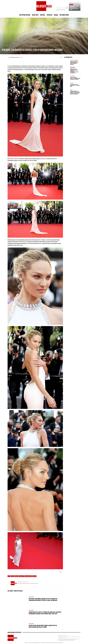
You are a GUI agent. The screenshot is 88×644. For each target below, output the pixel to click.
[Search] (67, 8)
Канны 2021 (21, 576)
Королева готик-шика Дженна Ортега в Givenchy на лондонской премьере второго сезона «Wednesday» (43, 599)
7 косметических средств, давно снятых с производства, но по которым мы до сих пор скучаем (73, 7)
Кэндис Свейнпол (28, 576)
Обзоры (71, 4)
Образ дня (12, 20)
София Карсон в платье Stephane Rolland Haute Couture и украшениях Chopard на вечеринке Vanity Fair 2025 (45, 613)
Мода (7, 20)
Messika (12, 576)
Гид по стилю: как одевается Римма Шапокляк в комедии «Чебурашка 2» (75, 78)
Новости (34, 576)
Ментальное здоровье (73, 67)
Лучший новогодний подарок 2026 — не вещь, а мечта (75, 85)
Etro (9, 576)
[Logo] (44, 6)
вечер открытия (14, 158)
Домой (2, 20)
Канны (17, 576)
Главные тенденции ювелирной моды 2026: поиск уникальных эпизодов (74, 63)
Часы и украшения (74, 60)
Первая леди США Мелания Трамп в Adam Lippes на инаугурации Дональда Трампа (43, 626)
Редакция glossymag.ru (14, 57)
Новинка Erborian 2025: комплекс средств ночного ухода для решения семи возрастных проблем (75, 93)
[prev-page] (65, 97)
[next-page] (67, 97)
